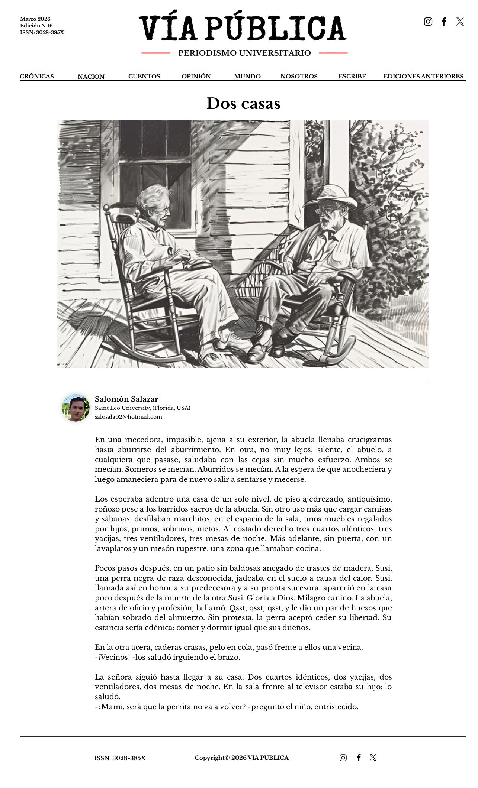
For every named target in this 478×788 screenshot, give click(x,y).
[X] (460, 21)
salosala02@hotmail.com (128, 417)
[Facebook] (443, 21)
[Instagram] (428, 21)
